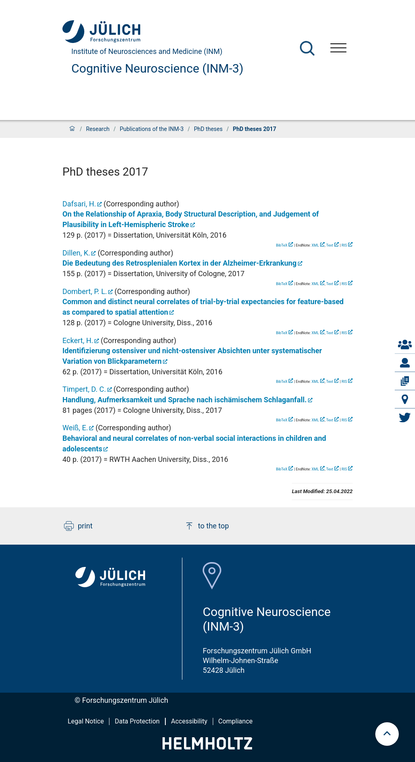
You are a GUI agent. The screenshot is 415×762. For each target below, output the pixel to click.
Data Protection (137, 721)
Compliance (235, 721)
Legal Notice (86, 721)
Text (329, 245)
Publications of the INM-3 (152, 129)
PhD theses (208, 129)
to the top (206, 526)
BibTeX (281, 245)
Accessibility (189, 721)
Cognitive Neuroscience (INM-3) (157, 68)
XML (315, 245)
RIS (344, 245)
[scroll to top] (387, 734)
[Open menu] (338, 48)
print (78, 526)
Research (97, 129)
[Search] (307, 48)
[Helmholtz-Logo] (207, 747)
